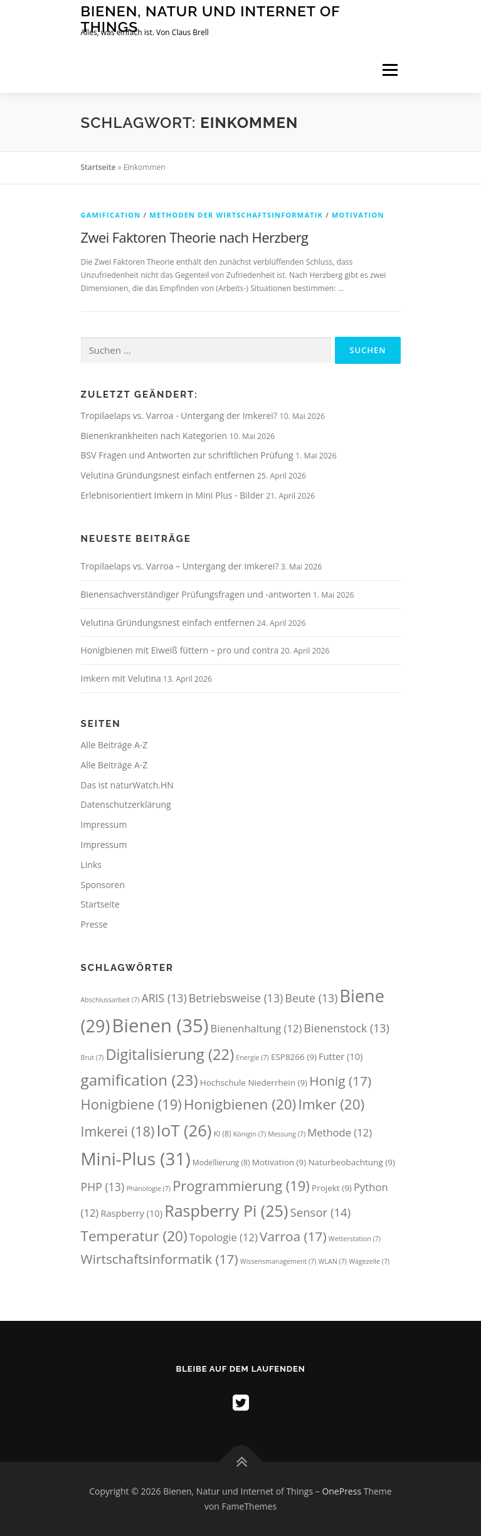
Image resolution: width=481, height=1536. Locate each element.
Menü (389, 70)
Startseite (98, 167)
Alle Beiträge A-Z (114, 745)
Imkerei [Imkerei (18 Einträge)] (118, 1131)
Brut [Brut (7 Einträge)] (92, 1057)
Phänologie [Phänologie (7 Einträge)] (148, 1188)
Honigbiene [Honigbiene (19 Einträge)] (131, 1104)
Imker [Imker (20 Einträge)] (331, 1104)
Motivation (358, 215)
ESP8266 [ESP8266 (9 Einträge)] (294, 1056)
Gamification (111, 215)
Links (91, 865)
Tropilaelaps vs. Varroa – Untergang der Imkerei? (180, 566)
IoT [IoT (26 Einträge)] (184, 1130)
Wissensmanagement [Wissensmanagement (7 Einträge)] (278, 1261)
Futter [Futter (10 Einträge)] (340, 1056)
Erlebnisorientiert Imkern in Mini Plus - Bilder (174, 495)
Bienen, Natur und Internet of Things (211, 18)
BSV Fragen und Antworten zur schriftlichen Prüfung (188, 455)
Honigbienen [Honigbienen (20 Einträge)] (240, 1104)
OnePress (341, 1491)
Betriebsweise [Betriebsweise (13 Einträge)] (236, 997)
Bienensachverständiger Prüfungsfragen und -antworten (196, 594)
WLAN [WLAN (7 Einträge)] (333, 1261)
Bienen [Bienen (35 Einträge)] (160, 1025)
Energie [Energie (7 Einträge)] (252, 1057)
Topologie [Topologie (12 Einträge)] (223, 1237)
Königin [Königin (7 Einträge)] (249, 1134)
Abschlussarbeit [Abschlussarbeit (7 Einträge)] (110, 999)
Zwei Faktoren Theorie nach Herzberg (195, 237)
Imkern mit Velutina (121, 678)
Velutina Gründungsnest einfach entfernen (169, 475)
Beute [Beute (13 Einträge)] (311, 997)
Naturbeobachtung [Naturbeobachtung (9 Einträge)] (351, 1162)
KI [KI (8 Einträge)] (222, 1133)
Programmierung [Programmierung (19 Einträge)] (241, 1186)
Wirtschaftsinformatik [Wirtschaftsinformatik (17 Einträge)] (159, 1259)
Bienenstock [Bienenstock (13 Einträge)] (346, 1027)
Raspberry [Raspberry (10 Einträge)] (131, 1213)
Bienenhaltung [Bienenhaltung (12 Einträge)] (256, 1028)
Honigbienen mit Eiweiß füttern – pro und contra (180, 650)
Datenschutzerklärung (126, 804)
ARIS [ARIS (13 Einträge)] (163, 997)
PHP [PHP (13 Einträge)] (103, 1186)
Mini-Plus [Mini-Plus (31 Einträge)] (136, 1158)
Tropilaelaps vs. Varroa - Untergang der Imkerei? (180, 415)
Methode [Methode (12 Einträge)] (339, 1132)
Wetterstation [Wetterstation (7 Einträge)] (355, 1238)
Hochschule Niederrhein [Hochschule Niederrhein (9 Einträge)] (253, 1082)
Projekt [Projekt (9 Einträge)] (332, 1188)
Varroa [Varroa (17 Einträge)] (293, 1236)
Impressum (104, 824)
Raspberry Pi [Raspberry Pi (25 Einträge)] (226, 1210)
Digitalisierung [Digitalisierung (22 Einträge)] (169, 1054)
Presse (94, 924)
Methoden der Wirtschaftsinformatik (236, 215)
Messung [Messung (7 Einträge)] (286, 1134)
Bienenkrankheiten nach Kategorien (155, 436)
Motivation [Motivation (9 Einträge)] (279, 1162)
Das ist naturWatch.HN (127, 785)
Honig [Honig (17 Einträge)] (340, 1080)
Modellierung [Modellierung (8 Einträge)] (221, 1162)
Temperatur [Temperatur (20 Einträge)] (134, 1236)
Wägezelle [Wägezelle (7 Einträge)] (369, 1261)
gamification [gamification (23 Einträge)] (139, 1079)
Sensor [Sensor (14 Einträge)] (320, 1212)
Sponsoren (103, 885)
